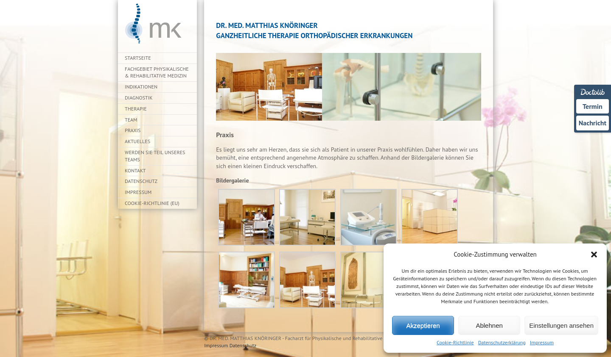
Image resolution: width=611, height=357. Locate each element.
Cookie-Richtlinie (455, 342)
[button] (594, 254)
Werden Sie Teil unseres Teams (155, 156)
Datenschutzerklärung (502, 342)
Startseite (138, 58)
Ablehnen (489, 325)
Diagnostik (139, 97)
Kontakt (135, 170)
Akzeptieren (423, 325)
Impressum (542, 342)
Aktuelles (137, 141)
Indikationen (141, 86)
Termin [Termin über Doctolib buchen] (593, 106)
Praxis (132, 130)
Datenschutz (141, 181)
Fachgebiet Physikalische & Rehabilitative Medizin (157, 72)
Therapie (136, 108)
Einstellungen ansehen (561, 325)
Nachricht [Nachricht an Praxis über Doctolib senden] (592, 123)
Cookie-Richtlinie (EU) (152, 203)
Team (131, 119)
